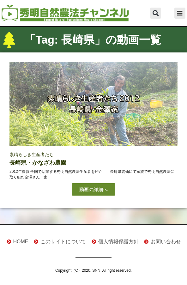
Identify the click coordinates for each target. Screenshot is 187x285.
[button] (155, 13)
